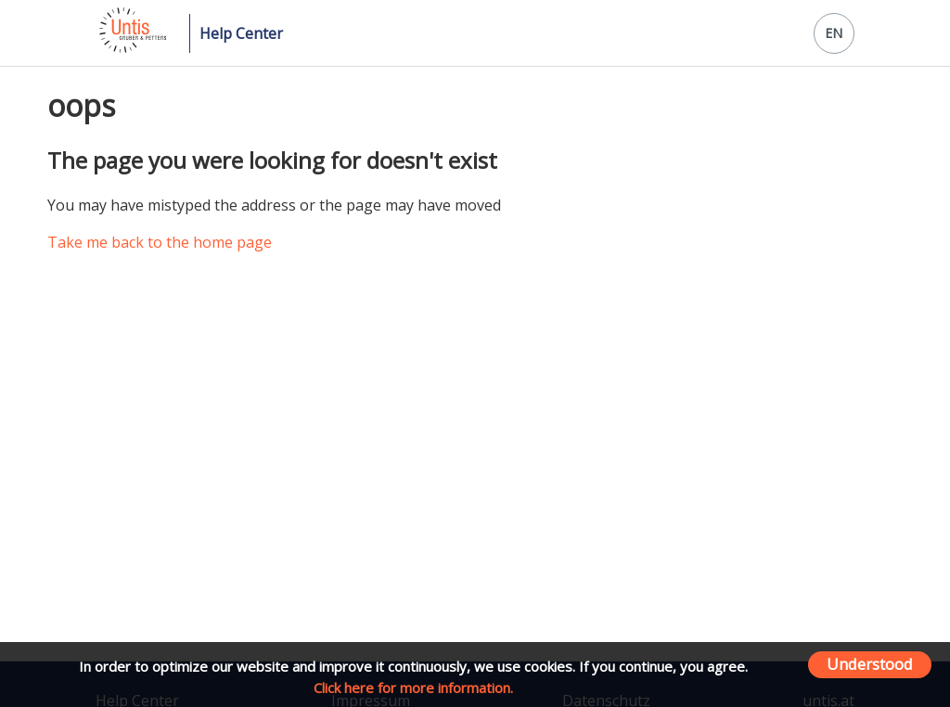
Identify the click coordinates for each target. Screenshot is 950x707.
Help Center (241, 33)
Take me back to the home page (159, 242)
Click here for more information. (413, 687)
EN (833, 33)
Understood (870, 664)
